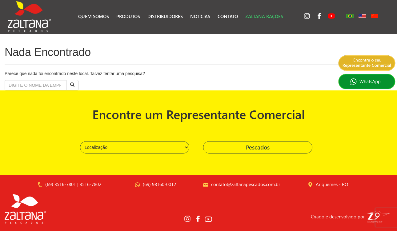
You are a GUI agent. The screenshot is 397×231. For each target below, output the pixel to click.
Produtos (128, 16)
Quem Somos (93, 16)
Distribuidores (165, 16)
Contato (228, 16)
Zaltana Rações (264, 16)
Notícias (200, 16)
